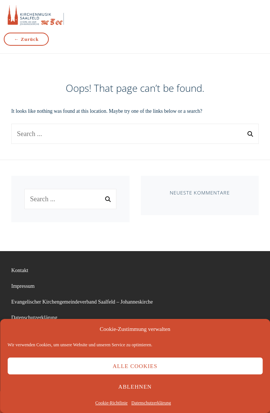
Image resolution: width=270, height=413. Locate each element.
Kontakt (19, 270)
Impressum (23, 286)
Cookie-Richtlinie (111, 403)
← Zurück (26, 39)
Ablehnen (135, 387)
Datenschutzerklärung (151, 403)
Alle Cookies (135, 366)
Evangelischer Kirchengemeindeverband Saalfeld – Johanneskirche (82, 302)
